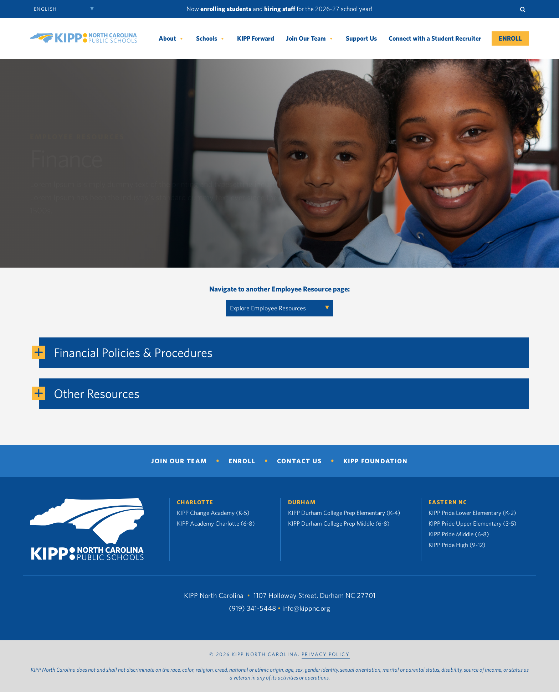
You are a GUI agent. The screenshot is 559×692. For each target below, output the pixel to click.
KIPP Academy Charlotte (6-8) (216, 523)
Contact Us (299, 461)
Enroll (510, 38)
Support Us (361, 38)
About (171, 38)
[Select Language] (65, 9)
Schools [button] (210, 38)
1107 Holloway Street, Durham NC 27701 (314, 595)
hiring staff (279, 8)
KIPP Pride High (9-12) (457, 544)
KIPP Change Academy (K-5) (213, 512)
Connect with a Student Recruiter (435, 38)
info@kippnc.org (306, 608)
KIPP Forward (255, 38)
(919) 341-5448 (252, 608)
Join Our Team (310, 38)
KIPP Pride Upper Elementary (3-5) (473, 523)
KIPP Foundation (375, 461)
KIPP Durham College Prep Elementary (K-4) (344, 512)
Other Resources (96, 393)
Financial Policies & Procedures (133, 352)
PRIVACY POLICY (325, 654)
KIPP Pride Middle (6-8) (459, 534)
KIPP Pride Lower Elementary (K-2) (472, 512)
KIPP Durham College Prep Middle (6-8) (339, 523)
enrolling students (225, 8)
